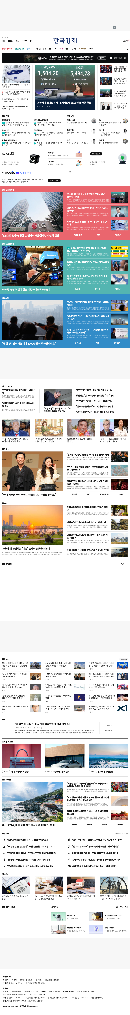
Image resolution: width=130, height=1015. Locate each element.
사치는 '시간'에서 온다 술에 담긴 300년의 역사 (86, 522)
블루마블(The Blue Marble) (108, 142)
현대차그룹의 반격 (57, 771)
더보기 (91, 49)
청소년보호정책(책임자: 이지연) (86, 991)
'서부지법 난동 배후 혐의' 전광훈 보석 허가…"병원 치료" (15, 440)
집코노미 (29, 49)
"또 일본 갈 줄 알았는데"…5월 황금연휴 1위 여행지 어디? (31, 846)
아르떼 (4, 449)
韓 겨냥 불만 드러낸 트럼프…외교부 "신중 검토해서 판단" (120, 81)
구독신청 (14, 980)
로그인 (125, 41)
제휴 (12, 991)
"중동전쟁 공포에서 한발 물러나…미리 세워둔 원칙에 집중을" (15, 696)
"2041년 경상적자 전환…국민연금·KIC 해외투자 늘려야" (15, 107)
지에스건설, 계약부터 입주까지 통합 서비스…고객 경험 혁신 (101, 707)
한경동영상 (6, 563)
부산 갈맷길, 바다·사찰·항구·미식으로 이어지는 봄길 (28, 825)
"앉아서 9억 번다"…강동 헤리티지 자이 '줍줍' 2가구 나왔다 (88, 317)
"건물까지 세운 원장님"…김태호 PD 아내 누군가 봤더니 (113, 440)
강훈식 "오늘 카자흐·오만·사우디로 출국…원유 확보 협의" (15, 100)
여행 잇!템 (120, 824)
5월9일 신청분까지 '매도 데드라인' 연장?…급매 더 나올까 (88, 303)
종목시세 (97, 289)
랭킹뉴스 (5, 833)
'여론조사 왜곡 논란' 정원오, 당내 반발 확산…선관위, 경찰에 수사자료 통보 (101, 676)
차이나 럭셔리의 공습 (15, 771)
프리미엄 (83, 49)
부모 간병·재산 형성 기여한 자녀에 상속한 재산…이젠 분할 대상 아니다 (102, 698)
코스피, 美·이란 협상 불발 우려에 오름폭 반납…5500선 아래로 (87, 195)
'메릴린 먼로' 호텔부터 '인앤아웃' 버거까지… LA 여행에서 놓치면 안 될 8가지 (87, 785)
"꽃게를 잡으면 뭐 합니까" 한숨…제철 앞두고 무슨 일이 (30, 866)
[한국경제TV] (10, 41)
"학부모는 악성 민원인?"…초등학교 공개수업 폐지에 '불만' (48, 440)
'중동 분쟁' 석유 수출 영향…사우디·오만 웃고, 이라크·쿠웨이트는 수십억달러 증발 (16, 124)
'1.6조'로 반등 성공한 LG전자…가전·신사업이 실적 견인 (30, 235)
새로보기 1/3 (124, 659)
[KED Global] (24, 41)
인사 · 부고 (119, 906)
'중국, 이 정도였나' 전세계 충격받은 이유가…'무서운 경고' (113, 898)
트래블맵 (74, 824)
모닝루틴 (73, 49)
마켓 (118, 235)
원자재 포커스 (6, 120)
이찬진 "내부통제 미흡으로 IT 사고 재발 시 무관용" (58, 675)
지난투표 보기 (109, 730)
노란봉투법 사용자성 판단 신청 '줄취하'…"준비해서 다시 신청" (16, 93)
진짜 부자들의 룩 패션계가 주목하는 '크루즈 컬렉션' (87, 508)
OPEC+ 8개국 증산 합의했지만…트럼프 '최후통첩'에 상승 (16, 133)
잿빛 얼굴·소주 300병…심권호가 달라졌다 (80, 440)
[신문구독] (31, 41)
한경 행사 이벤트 (8, 906)
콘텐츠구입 (18, 991)
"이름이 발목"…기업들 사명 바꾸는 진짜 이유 (18, 405)
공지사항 (54, 906)
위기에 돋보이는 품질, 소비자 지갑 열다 (58, 696)
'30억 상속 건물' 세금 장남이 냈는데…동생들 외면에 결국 (48, 898)
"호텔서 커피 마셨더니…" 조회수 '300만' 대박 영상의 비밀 (31, 853)
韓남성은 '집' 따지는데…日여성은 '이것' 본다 (95, 395)
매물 (97, 343)
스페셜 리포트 (7, 741)
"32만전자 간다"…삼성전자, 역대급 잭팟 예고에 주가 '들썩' (97, 839)
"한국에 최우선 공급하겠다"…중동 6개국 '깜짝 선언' (29, 859)
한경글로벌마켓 (19, 49)
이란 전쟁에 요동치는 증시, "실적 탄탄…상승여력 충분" (101, 686)
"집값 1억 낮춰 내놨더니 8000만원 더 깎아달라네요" (29, 343)
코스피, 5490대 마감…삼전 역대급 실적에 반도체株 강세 (120, 93)
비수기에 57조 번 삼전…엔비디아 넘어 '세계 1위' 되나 (87, 223)
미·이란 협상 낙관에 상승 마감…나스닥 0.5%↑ (26, 289)
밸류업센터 (117, 343)
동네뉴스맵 (78, 343)
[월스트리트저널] (17, 41)
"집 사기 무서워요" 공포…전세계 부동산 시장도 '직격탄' (95, 846)
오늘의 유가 (5, 130)
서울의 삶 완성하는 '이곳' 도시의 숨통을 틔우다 (26, 548)
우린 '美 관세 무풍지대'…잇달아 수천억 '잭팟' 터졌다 (94, 866)
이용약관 (57, 991)
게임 (66, 49)
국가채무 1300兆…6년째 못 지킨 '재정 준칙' (110, 123)
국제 (55, 49)
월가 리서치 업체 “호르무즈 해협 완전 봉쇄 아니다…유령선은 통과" (87, 277)
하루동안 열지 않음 (117, 58)
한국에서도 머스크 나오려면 (76, 132)
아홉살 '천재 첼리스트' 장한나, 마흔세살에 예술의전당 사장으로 (87, 482)
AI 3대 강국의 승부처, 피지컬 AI (77, 142)
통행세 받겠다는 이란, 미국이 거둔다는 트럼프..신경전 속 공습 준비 (15, 664)
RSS (50, 991)
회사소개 (5, 980)
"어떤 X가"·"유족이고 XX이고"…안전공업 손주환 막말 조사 (57, 410)
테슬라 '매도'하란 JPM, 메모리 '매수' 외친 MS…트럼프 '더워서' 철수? (47, 123)
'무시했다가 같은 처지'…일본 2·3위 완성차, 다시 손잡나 (120, 105)
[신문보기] (3, 41)
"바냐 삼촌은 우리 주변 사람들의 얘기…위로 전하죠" (29, 494)
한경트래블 (6, 779)
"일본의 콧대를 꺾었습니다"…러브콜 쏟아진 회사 (27, 839)
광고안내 (30, 980)
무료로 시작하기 (54, 180)
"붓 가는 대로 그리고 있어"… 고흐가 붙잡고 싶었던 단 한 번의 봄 (87, 468)
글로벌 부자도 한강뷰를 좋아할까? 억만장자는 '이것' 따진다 (87, 536)
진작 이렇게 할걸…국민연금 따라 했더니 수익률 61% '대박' (97, 859)
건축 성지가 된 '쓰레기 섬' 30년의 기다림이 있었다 (88, 550)
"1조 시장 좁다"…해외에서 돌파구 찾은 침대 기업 (109, 133)
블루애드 (39, 980)
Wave (61, 49)
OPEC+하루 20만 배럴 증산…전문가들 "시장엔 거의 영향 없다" (48, 133)
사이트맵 (35, 991)
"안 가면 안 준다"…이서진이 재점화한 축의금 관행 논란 (43, 724)
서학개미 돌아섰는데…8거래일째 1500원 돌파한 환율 (64, 102)
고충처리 (22, 980)
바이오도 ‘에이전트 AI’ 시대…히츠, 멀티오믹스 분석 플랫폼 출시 (58, 686)
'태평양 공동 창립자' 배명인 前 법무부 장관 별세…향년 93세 (14, 686)
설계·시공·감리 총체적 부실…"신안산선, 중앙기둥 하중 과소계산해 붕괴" (87, 331)
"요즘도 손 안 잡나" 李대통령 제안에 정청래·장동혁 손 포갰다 (120, 69)
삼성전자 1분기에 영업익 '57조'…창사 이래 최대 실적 (16, 85)
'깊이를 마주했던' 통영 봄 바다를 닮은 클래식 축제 (88, 454)
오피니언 (38, 49)
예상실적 (77, 289)
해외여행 (104, 824)
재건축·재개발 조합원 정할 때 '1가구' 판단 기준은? (81, 898)
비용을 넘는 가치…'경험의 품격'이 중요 (15, 707)
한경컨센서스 (78, 235)
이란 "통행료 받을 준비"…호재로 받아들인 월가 (16, 143)
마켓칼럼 (36, 140)
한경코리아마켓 (7, 49)
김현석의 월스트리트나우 (41, 120)
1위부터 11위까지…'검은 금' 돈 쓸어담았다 (94, 400)
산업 (49, 49)
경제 (44, 49)
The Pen (5, 874)
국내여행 (89, 824)
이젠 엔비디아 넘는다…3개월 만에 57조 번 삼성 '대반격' (95, 853)
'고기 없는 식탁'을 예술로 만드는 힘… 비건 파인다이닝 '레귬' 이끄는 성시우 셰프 (88, 799)
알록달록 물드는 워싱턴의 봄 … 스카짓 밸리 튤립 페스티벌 (87, 812)
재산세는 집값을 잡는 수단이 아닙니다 (15, 898)
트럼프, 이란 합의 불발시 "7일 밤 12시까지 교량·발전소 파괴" (88, 263)
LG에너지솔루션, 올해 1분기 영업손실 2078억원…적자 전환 (58, 664)
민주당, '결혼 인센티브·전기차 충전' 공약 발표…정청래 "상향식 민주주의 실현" (101, 666)
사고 (126, 906)
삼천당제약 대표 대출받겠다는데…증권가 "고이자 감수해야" (87, 209)
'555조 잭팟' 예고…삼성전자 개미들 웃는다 (94, 390)
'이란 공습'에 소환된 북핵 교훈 (77, 122)
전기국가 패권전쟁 (101, 771)
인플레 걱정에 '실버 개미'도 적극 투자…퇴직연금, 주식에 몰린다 (57, 707)
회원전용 (5, 116)
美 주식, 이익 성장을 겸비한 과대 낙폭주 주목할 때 (48, 143)
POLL (4, 719)
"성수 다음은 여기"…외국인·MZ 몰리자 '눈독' (95, 411)
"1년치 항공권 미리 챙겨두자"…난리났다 (18, 391)
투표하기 (109, 725)
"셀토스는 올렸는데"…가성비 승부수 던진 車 (95, 406)
